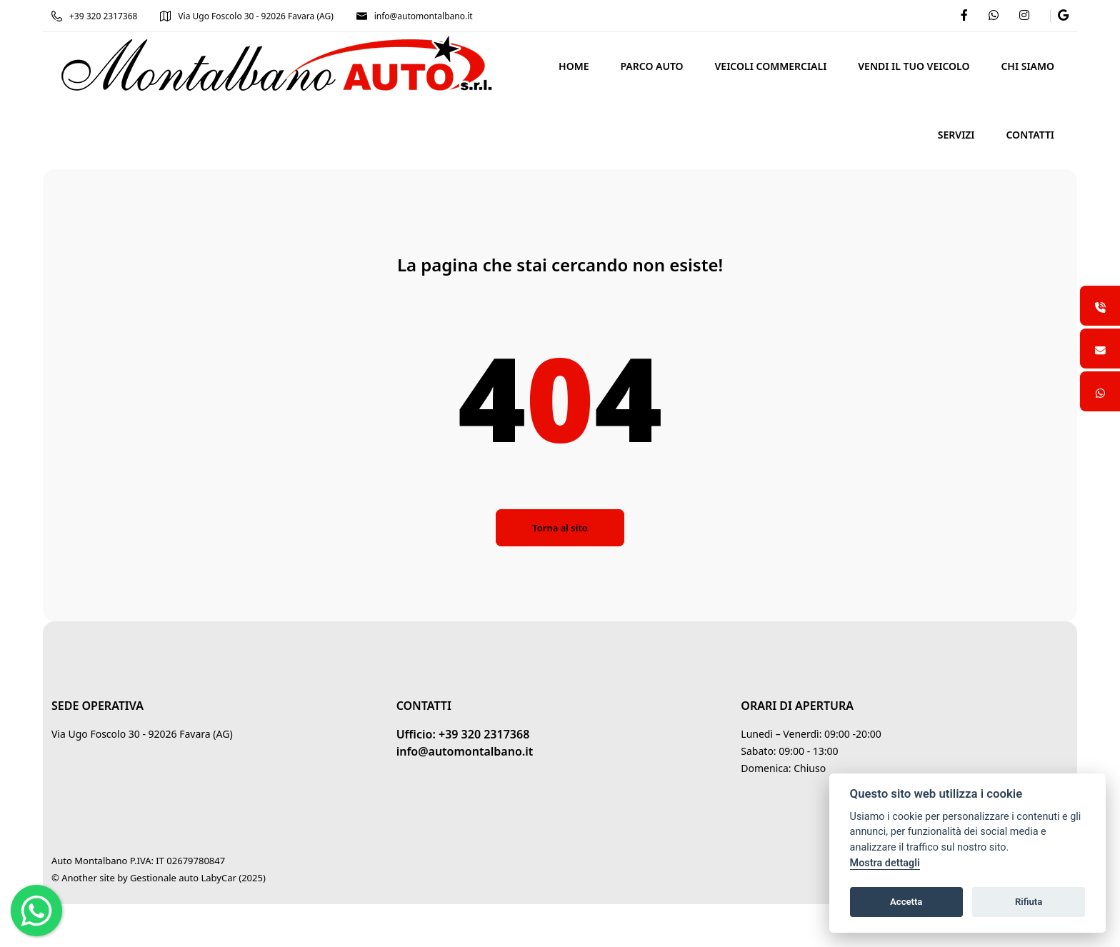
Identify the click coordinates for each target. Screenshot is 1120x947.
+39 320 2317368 (94, 16)
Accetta (906, 901)
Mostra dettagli (885, 863)
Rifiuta (1028, 901)
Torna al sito (559, 527)
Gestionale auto (164, 877)
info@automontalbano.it (414, 16)
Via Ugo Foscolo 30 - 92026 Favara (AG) (246, 16)
